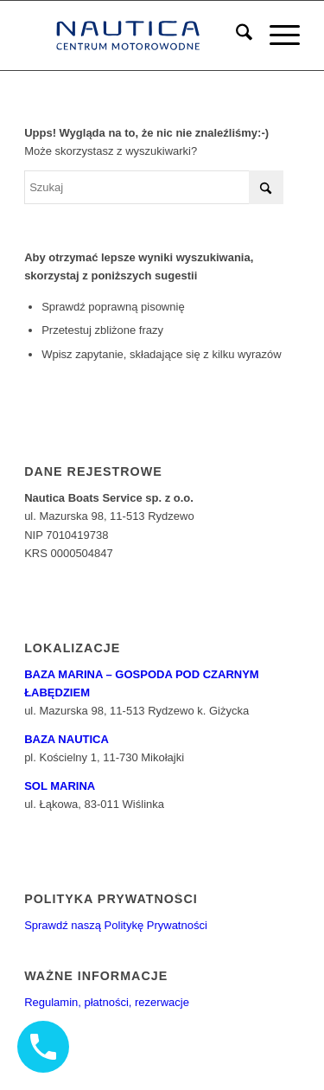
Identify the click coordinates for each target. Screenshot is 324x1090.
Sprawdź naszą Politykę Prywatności (115, 925)
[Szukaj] (235, 35)
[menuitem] (235, 35)
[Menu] (276, 35)
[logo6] (134, 35)
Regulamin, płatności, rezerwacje (106, 1002)
